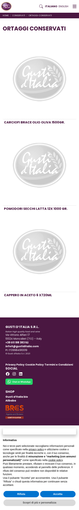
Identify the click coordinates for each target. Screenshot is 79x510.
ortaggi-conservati (40, 15)
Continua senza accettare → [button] (39, 431)
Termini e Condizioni (58, 364)
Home (6, 15)
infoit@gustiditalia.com (22, 346)
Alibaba (10, 400)
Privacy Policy (15, 364)
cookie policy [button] (55, 460)
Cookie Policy (34, 364)
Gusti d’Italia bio (16, 397)
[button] (74, 6)
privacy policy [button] (36, 449)
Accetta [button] (57, 494)
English (63, 6)
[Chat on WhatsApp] (19, 384)
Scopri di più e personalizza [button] (39, 502)
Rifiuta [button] (21, 494)
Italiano (51, 6)
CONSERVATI (18, 15)
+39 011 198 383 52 (17, 342)
